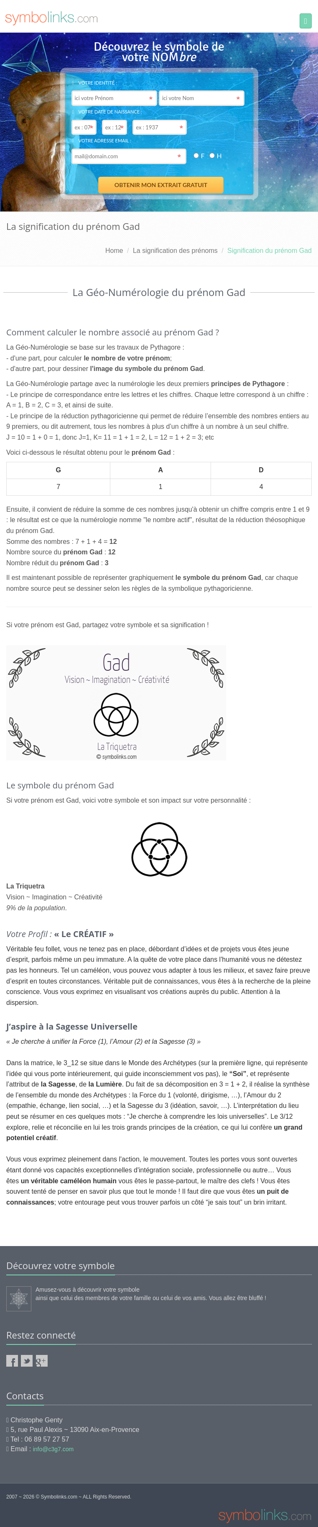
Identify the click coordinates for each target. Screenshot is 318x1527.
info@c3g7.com (53, 1449)
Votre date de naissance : (107, 111)
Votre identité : (94, 82)
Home (114, 250)
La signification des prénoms (175, 250)
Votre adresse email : (101, 140)
